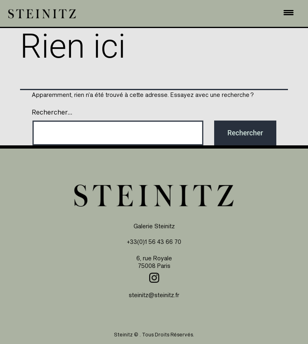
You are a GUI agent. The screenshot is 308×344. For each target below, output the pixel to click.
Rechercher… (52, 112)
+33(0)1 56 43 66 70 (154, 241)
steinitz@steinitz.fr (154, 295)
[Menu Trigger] (289, 12)
